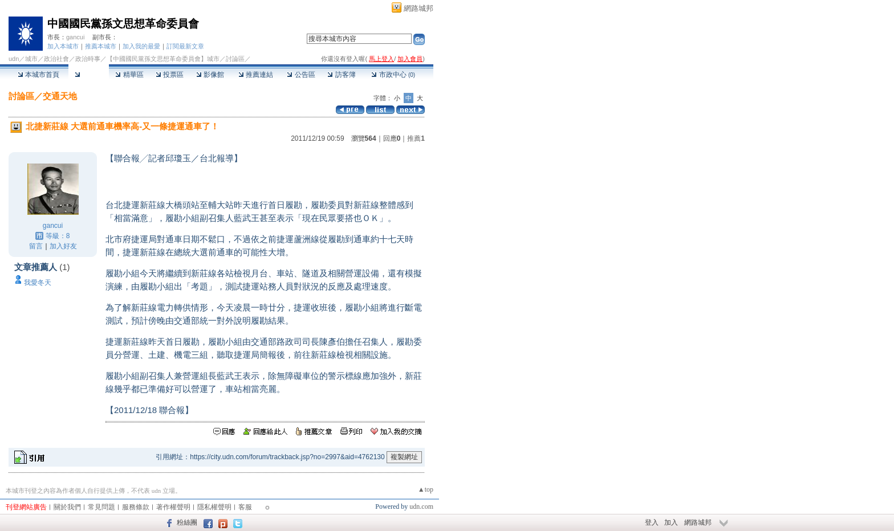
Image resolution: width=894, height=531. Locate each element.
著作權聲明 (173, 507)
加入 (671, 522)
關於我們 (67, 507)
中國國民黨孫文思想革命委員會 (123, 24)
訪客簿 (341, 75)
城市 (31, 58)
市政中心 (393, 75)
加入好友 (63, 246)
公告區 (301, 75)
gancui (75, 37)
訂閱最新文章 (185, 46)
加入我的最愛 (141, 46)
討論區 (89, 75)
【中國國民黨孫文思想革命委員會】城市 (163, 58)
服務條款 (135, 507)
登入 (652, 522)
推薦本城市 (100, 46)
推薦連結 (255, 75)
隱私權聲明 (214, 507)
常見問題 (101, 507)
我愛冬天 (37, 283)
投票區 (170, 75)
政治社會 (56, 58)
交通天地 (60, 96)
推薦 (416, 138)
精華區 (129, 75)
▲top (425, 489)
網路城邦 (418, 8)
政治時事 (87, 58)
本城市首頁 (38, 75)
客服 (245, 507)
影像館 (210, 75)
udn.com (421, 506)
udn (14, 58)
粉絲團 (187, 522)
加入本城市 (63, 46)
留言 (36, 246)
